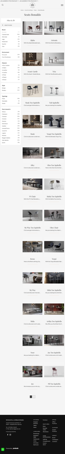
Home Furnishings (29, 10)
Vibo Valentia (5, 140)
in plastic (4, 77)
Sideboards (36, 439)
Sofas (34, 441)
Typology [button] (4, 96)
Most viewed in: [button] (6, 109)
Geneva (4, 121)
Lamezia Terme (6, 128)
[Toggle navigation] (62, 5)
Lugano (4, 133)
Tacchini (4, 44)
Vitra (3, 46)
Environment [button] (5, 52)
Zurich (3, 142)
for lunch (4, 54)
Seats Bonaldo (41, 10)
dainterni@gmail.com (15, 428)
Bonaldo (4, 32)
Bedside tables (45, 428)
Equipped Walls (35, 436)
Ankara (4, 111)
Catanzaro (4, 114)
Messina (4, 135)
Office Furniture (54, 422)
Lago (3, 39)
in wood (4, 79)
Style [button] (3, 85)
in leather (4, 70)
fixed (3, 98)
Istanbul (4, 126)
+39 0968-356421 (12, 427)
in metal (4, 75)
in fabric (4, 67)
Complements (46, 441)
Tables (35, 425)
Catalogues (55, 439)
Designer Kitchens (35, 422)
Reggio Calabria (6, 137)
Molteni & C (5, 41)
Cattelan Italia (5, 34)
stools (3, 103)
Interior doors (45, 443)
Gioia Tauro (5, 123)
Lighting (45, 439)
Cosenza (4, 116)
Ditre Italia (4, 37)
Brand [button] (3, 29)
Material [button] (4, 63)
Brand (53, 437)
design (4, 88)
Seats (35, 10)
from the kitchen (6, 57)
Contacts (54, 441)
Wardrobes (45, 431)
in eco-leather (6, 65)
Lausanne (4, 130)
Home (22, 10)
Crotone (4, 118)
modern (4, 90)
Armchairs (35, 443)
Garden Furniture (54, 430)
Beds (44, 426)
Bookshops (36, 433)
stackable (4, 101)
